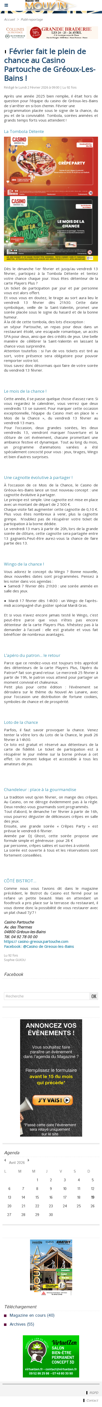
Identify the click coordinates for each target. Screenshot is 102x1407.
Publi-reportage (32, 19)
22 (37, 1206)
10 (65, 1188)
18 (78, 1197)
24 (65, 1206)
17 (65, 1197)
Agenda (11, 1153)
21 (23, 1206)
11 (78, 1188)
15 (37, 1197)
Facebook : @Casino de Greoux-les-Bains (39, 946)
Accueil (9, 19)
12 (92, 1188)
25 (79, 1206)
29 (37, 1214)
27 (9, 1214)
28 (23, 1214)
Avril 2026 (17, 1162)
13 (9, 1197)
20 (9, 1206)
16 (51, 1197)
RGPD (91, 1393)
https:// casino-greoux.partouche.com (36, 941)
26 (93, 1206)
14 (23, 1197)
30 (51, 1214)
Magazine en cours (28, 1315)
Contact (90, 1400)
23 (51, 1206)
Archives (18, 1324)
